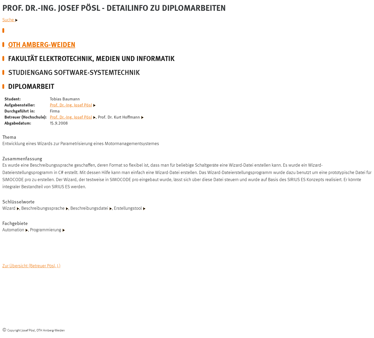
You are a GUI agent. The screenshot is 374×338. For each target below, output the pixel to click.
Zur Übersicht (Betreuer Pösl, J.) (31, 266)
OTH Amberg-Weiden (41, 44)
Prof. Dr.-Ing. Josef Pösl (71, 104)
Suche (10, 20)
